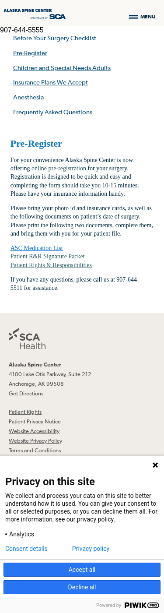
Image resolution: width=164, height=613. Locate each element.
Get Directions (26, 393)
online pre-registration (59, 168)
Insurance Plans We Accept (50, 82)
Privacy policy (90, 548)
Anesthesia (28, 97)
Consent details (26, 548)
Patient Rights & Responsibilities (51, 265)
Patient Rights (25, 412)
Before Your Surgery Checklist (54, 38)
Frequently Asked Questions (52, 112)
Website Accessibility (34, 431)
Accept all (82, 569)
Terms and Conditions (35, 450)
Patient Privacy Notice (35, 421)
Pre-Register (30, 52)
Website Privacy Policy (35, 440)
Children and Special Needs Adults (62, 67)
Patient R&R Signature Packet (47, 256)
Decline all (82, 587)
